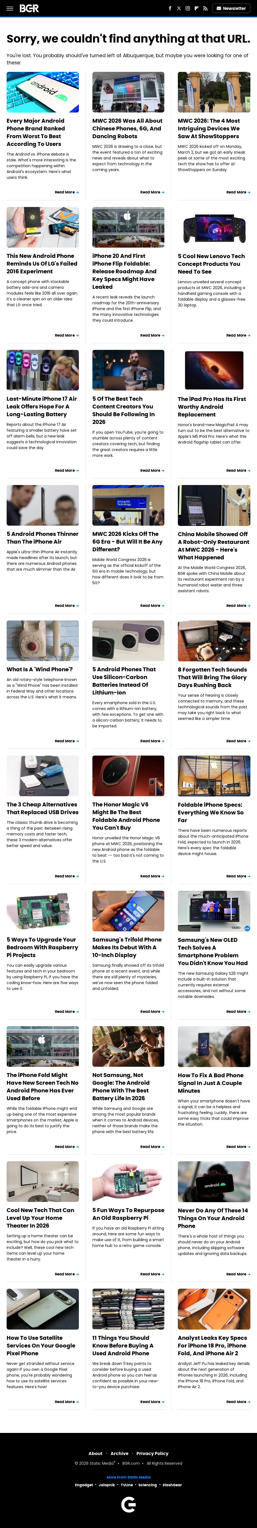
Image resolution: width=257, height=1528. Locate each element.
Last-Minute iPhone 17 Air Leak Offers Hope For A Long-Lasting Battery (42, 406)
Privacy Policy (152, 1453)
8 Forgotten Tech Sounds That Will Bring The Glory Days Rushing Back (212, 677)
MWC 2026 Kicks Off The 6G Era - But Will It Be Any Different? (127, 541)
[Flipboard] (196, 8)
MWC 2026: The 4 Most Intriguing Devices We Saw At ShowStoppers (209, 128)
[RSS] (205, 8)
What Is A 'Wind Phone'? (40, 669)
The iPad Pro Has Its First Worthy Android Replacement (212, 406)
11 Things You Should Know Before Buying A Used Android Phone (123, 1345)
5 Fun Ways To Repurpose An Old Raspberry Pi (128, 1214)
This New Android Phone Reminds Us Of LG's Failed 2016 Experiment (42, 263)
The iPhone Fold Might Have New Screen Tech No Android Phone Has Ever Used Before (43, 1086)
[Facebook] (170, 8)
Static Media (102, 1464)
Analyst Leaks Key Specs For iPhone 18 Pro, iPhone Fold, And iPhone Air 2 (212, 1345)
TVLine (127, 1485)
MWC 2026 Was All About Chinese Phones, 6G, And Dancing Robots (127, 128)
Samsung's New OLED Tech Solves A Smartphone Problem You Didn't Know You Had (213, 951)
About (96, 1453)
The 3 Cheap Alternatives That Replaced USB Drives (43, 808)
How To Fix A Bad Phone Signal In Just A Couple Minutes (210, 1083)
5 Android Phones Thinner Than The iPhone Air (43, 537)
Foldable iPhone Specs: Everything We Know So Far (211, 812)
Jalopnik (107, 1485)
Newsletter (231, 8)
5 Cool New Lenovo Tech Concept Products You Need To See (211, 264)
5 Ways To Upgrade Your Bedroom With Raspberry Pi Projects (42, 947)
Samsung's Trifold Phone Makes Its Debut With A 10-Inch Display (127, 947)
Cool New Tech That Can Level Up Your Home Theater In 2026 (40, 1218)
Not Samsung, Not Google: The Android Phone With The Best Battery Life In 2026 (121, 1086)
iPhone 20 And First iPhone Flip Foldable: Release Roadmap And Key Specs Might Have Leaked (124, 271)
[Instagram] (188, 8)
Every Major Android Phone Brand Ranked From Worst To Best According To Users (36, 132)
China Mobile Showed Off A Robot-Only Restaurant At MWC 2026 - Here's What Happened (213, 546)
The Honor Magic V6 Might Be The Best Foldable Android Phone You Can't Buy (126, 816)
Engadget (84, 1485)
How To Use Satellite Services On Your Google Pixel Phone (41, 1345)
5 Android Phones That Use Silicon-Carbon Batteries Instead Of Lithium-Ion (124, 681)
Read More (65, 192)
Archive (119, 1453)
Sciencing (147, 1485)
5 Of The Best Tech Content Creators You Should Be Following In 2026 (123, 410)
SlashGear (172, 1485)
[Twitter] (179, 8)
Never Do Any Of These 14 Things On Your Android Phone (213, 1218)
